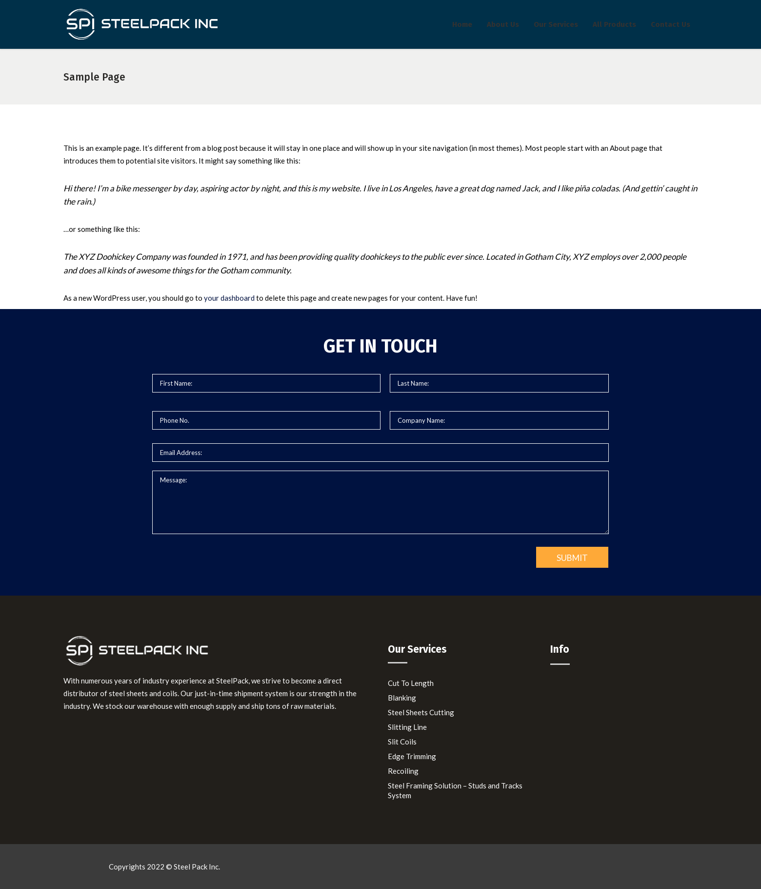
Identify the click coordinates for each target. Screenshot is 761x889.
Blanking (402, 697)
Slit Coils (402, 741)
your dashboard (229, 297)
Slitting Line (407, 727)
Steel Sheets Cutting (421, 712)
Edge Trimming (412, 756)
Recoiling (403, 770)
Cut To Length (411, 683)
